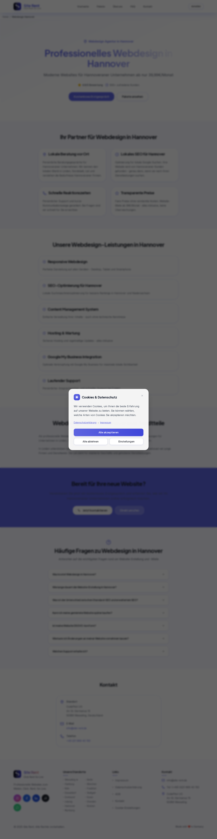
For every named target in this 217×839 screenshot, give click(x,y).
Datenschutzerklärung (85, 422)
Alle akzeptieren (109, 432)
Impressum (105, 422)
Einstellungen (126, 441)
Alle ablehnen (91, 441)
